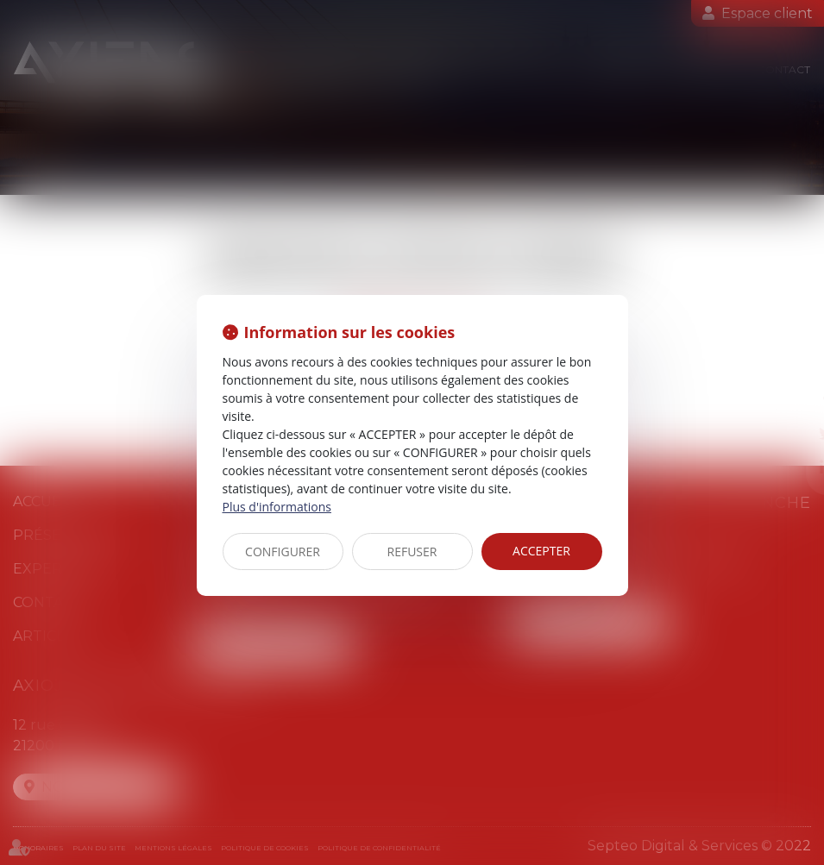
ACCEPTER (541, 550)
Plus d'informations (277, 506)
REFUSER (412, 551)
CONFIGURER (282, 551)
